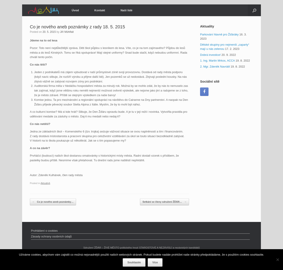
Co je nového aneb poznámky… (53, 202)
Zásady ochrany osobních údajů (51, 236)
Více (155, 262)
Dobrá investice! (210, 54)
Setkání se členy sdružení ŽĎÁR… (164, 202)
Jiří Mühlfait (67, 31)
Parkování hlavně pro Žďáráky (219, 34)
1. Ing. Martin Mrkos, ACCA (217, 60)
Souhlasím (134, 262)
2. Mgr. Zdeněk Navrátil (215, 66)
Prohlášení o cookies (44, 230)
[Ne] (277, 259)
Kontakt (99, 10)
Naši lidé (126, 10)
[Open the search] (254, 10)
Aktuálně (45, 183)
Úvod (75, 10)
